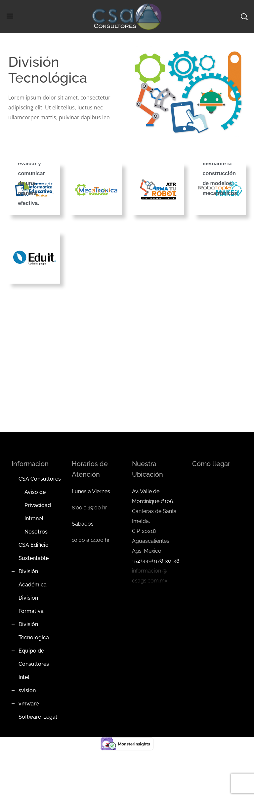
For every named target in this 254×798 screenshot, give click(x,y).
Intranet (34, 518)
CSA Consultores (40, 479)
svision (27, 690)
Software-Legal (38, 717)
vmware (29, 703)
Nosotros (36, 532)
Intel (24, 677)
